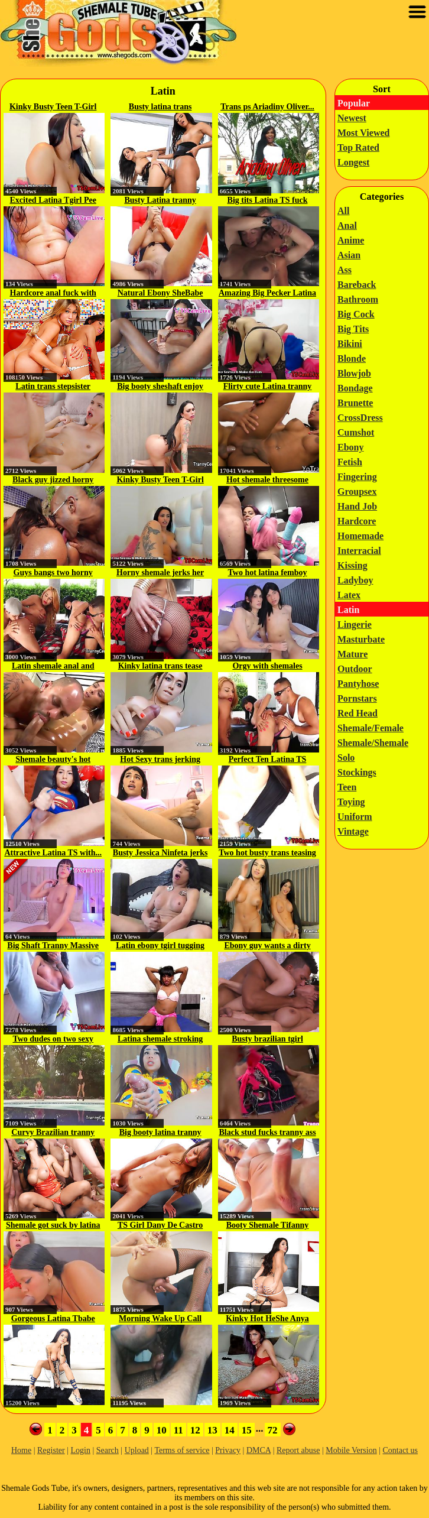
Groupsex (356, 491)
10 (162, 1430)
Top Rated (358, 147)
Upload (137, 1450)
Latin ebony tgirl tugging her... (160, 946)
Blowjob (354, 373)
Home (21, 1450)
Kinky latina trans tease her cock (160, 666)
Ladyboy (355, 580)
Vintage (353, 831)
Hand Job (357, 506)
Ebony (350, 447)
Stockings (356, 772)
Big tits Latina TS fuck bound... (268, 201)
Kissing (352, 565)
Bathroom (357, 299)
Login (80, 1450)
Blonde (351, 358)
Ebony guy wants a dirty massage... (267, 946)
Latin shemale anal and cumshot (53, 666)
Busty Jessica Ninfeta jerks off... (160, 853)
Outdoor (354, 669)
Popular (353, 103)
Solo (346, 757)
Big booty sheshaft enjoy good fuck (160, 387)
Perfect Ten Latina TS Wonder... (268, 760)
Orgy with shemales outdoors (267, 666)
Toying (351, 802)
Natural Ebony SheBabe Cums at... (160, 293)
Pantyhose (358, 684)
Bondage (355, 388)
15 (247, 1430)
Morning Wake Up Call (160, 1318)
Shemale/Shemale (372, 743)
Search (107, 1450)
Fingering (357, 477)
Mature (352, 654)
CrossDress (360, 418)
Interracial (359, 551)
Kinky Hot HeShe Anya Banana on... (267, 1319)
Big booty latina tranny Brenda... (160, 1133)
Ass (344, 270)
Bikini (349, 344)
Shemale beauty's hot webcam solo (52, 760)
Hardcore (356, 521)
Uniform (354, 817)
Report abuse (298, 1450)
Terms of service (181, 1450)
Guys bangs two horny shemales (53, 573)
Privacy (227, 1450)
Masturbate (361, 639)
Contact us (400, 1450)
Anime (350, 240)
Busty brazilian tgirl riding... (267, 1039)
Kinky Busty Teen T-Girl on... (52, 107)
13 (212, 1430)
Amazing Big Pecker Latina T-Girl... (267, 293)
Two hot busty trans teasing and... (267, 853)
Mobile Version (351, 1450)
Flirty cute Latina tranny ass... (267, 387)
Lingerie (354, 624)
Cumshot (355, 432)
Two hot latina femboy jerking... (267, 573)
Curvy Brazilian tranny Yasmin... (53, 1133)
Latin (348, 610)
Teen (346, 787)
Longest (353, 162)
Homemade (360, 536)
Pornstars (357, 698)
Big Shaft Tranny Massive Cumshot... (53, 946)
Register (51, 1450)
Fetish (349, 462)
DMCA (258, 1450)
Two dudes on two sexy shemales (52, 1039)
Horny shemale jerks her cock (160, 573)
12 (195, 1430)
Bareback (356, 285)
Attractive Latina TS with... (53, 852)
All (343, 211)
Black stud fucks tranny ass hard (267, 1133)
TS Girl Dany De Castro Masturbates (160, 1226)
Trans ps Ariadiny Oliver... (267, 106)
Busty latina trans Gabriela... (160, 107)
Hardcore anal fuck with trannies (53, 293)
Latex (348, 595)
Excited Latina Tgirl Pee (53, 200)
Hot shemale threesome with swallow (267, 480)
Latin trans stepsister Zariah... (52, 387)
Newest (351, 118)
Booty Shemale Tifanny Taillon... (267, 1226)
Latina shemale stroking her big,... (160, 1039)
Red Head (357, 713)
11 (178, 1430)
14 (230, 1430)
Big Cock (356, 314)
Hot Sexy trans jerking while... (160, 760)
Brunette (355, 403)
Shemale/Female (370, 728)
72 (273, 1430)
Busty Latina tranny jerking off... (160, 201)
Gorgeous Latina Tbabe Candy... (53, 1319)
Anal (347, 225)
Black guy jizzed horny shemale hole (52, 480)
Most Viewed (363, 133)
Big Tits (353, 329)
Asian (348, 255)
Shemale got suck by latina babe (53, 1226)
